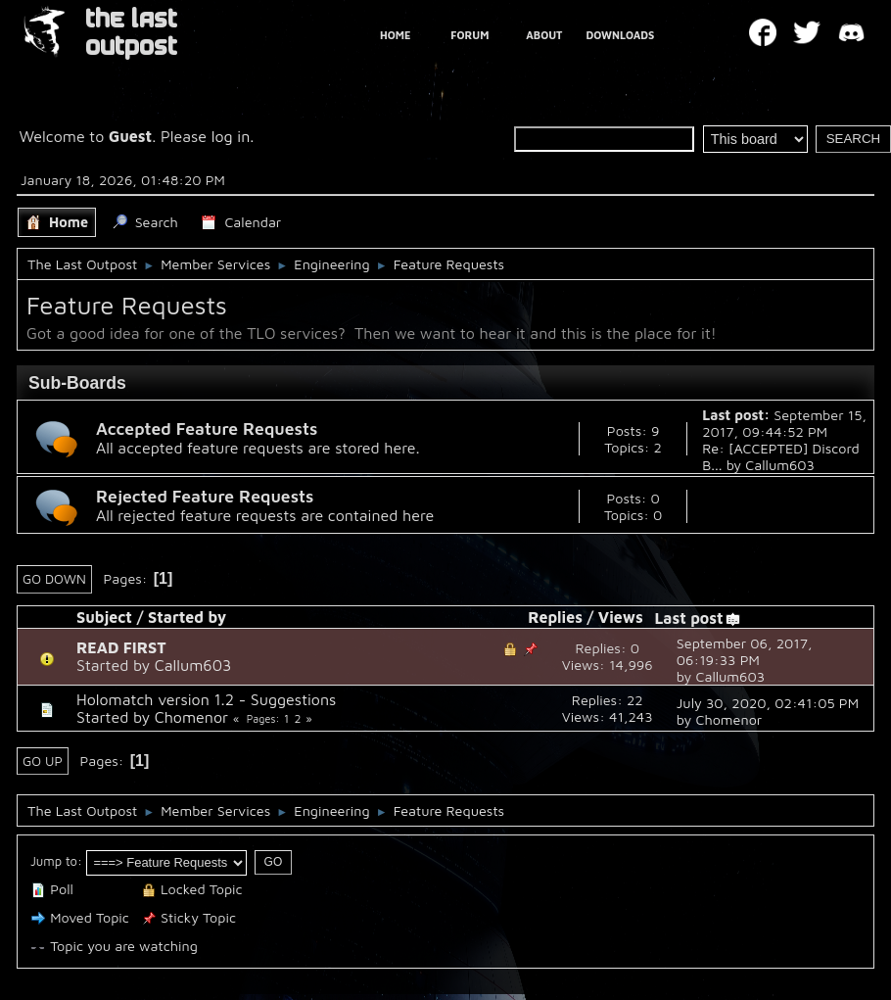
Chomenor (191, 717)
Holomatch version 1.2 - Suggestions (206, 699)
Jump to (53, 861)
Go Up (43, 761)
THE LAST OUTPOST (131, 33)
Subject (104, 617)
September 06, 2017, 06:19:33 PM (745, 651)
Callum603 (780, 464)
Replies (555, 617)
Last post (697, 618)
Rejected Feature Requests (204, 496)
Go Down (54, 579)
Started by (187, 617)
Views (620, 617)
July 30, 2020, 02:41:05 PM (768, 702)
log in (231, 136)
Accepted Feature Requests (206, 428)
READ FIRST (121, 647)
